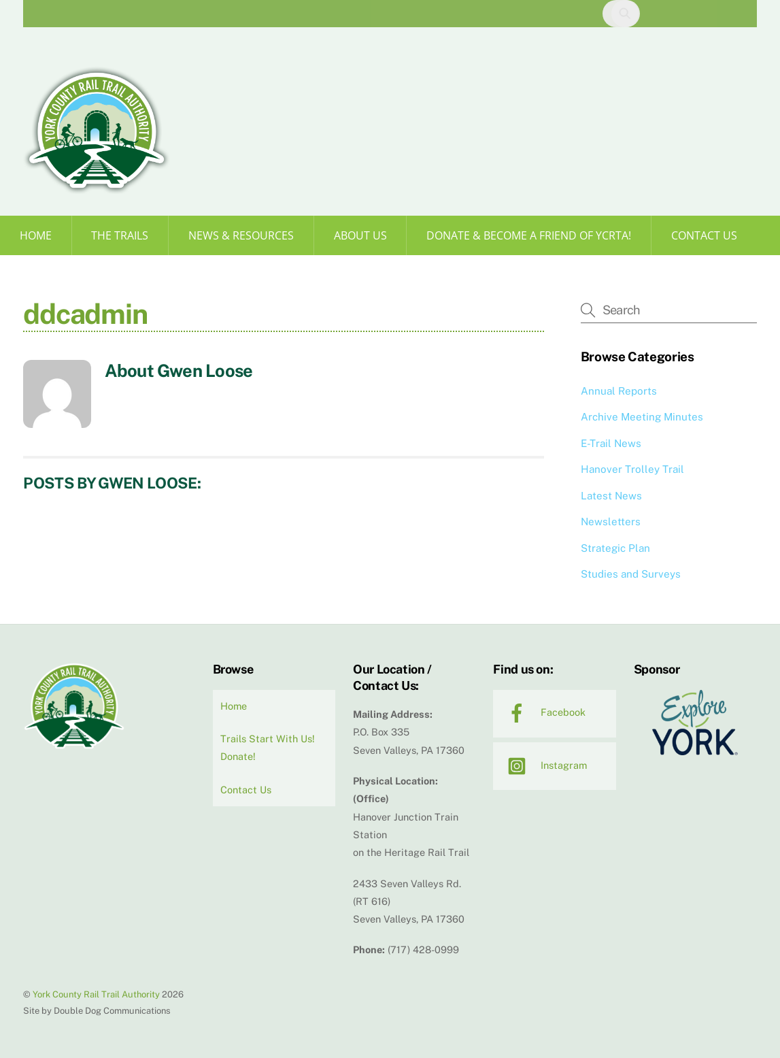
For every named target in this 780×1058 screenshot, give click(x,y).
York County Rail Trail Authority (96, 994)
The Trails (119, 235)
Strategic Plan (615, 548)
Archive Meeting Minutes (642, 417)
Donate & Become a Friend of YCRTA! (528, 235)
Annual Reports (619, 391)
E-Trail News (611, 443)
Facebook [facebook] (543, 712)
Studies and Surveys (631, 574)
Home (36, 235)
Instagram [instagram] (544, 765)
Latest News (611, 495)
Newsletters (611, 521)
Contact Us (704, 235)
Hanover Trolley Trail (632, 469)
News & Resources (241, 235)
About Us (360, 235)
